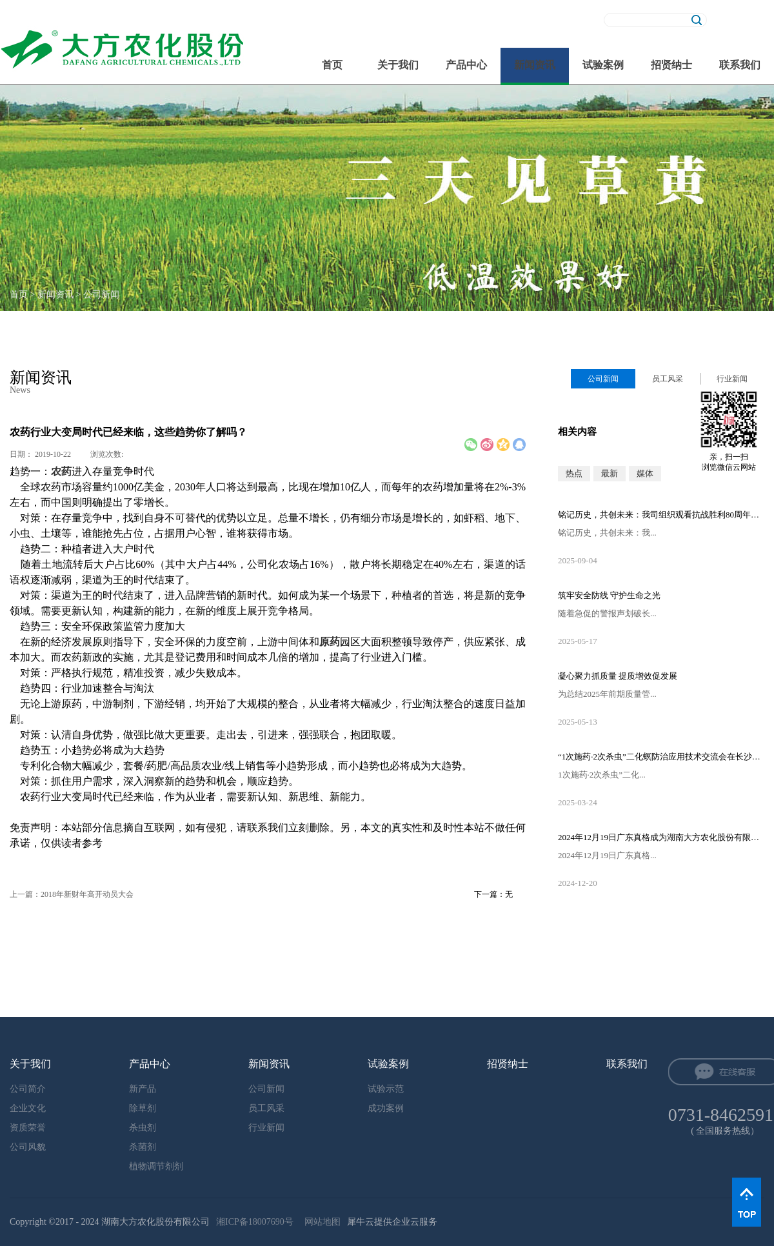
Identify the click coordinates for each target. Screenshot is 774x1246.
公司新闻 (101, 294)
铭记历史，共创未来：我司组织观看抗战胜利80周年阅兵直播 (661, 514)
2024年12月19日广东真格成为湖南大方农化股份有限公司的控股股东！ (661, 837)
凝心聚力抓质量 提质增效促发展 (617, 676)
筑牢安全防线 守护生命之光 (609, 595)
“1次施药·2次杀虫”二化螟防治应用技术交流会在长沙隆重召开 (661, 756)
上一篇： (72, 894)
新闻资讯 (55, 294)
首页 (332, 64)
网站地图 (320, 1222)
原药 (329, 641)
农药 (61, 471)
